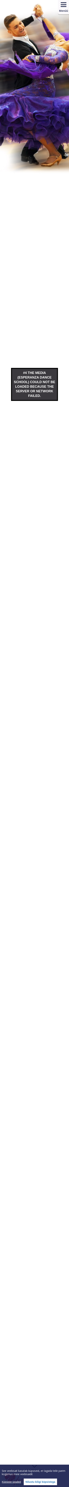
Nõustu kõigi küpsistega (40, 1481)
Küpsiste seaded (11, 1481)
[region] (34, 1476)
